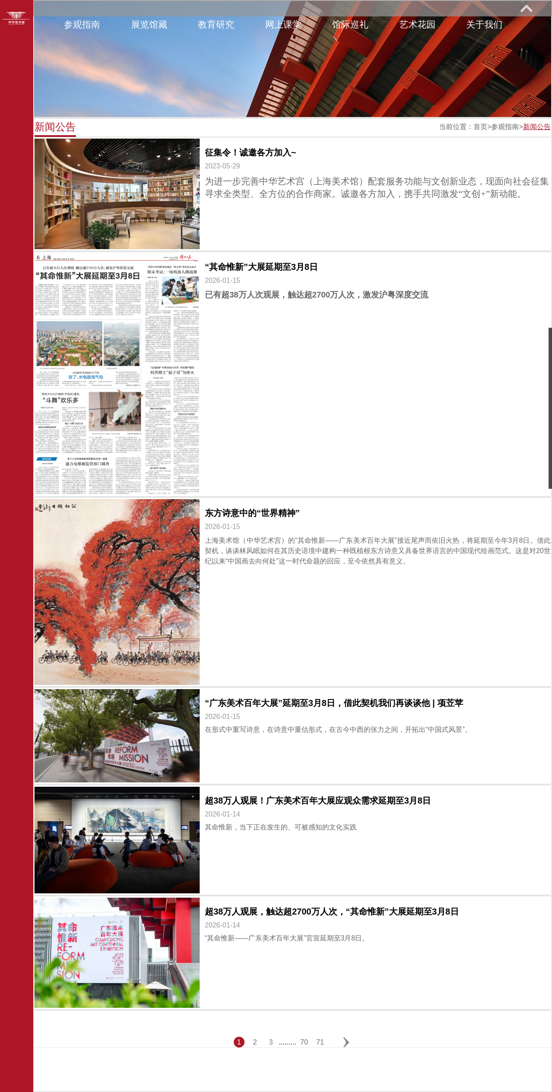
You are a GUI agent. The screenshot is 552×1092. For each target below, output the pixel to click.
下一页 (346, 1042)
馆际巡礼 (350, 24)
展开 (526, 8)
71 (320, 1042)
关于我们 (484, 24)
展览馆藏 (149, 24)
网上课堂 (283, 24)
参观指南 (82, 24)
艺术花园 (417, 24)
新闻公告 (537, 126)
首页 (480, 126)
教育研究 (216, 24)
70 (304, 1042)
